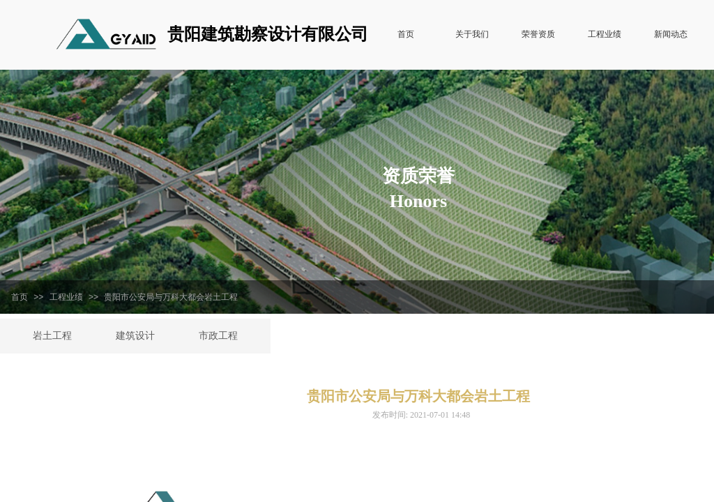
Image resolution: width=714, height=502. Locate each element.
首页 (19, 297)
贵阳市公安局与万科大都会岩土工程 (171, 297)
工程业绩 (66, 297)
